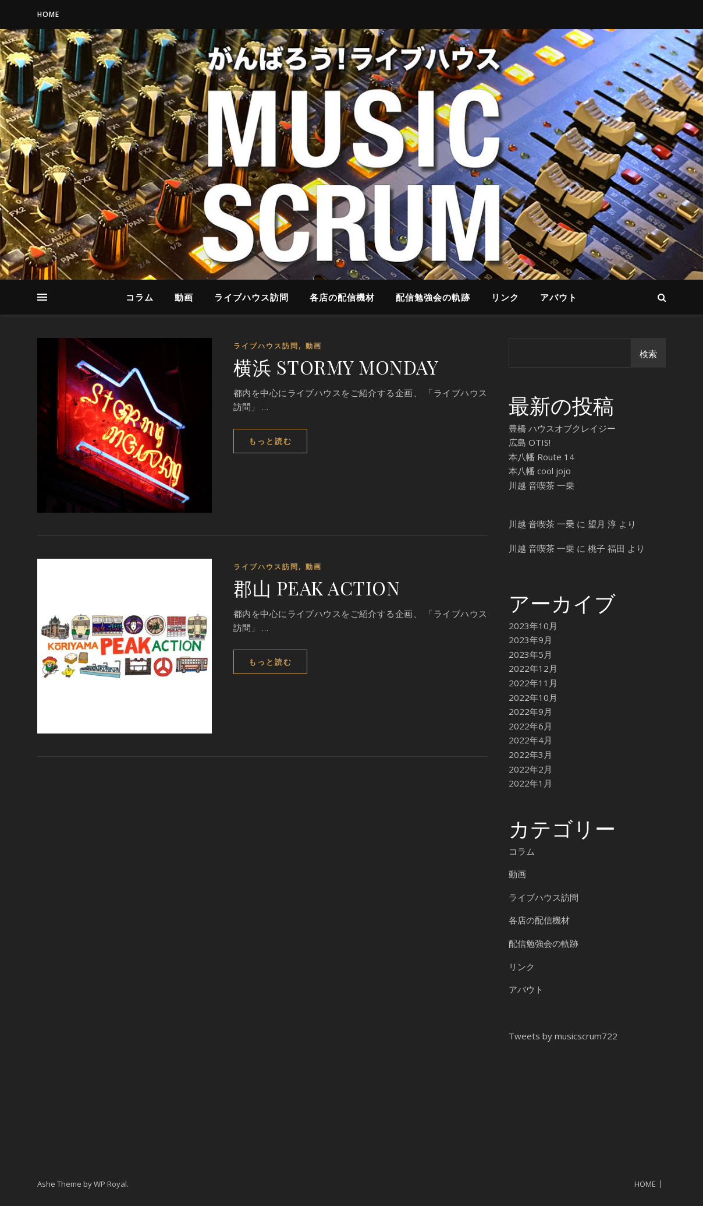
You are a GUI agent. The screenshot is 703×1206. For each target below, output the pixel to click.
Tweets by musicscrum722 (563, 1036)
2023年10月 (533, 626)
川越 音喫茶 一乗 (541, 485)
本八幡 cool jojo (540, 471)
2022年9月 (530, 711)
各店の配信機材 (342, 297)
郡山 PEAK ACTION (316, 587)
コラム (140, 297)
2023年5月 (530, 654)
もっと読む (270, 441)
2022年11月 (533, 683)
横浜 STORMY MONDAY (335, 366)
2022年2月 (530, 769)
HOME (48, 14)
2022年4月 (530, 740)
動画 (184, 297)
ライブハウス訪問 (251, 297)
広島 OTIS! (530, 442)
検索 (648, 353)
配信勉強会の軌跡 (433, 297)
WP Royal (110, 1184)
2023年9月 (530, 640)
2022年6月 (530, 726)
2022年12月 (533, 668)
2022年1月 (530, 783)
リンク (505, 297)
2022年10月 (533, 697)
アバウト (558, 297)
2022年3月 (530, 754)
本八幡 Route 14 (541, 457)
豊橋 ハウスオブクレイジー (562, 428)
